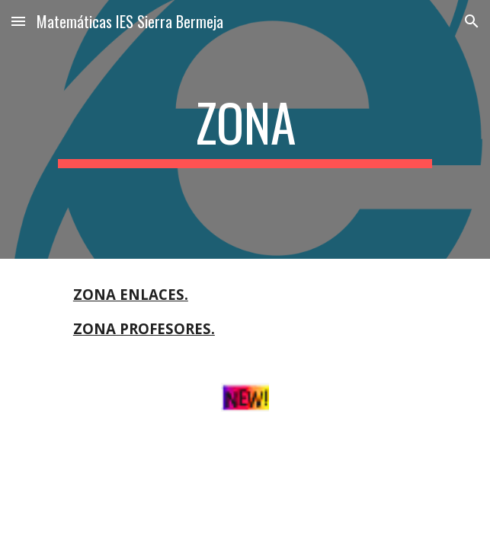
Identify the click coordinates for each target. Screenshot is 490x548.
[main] (245, 129)
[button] (18, 21)
